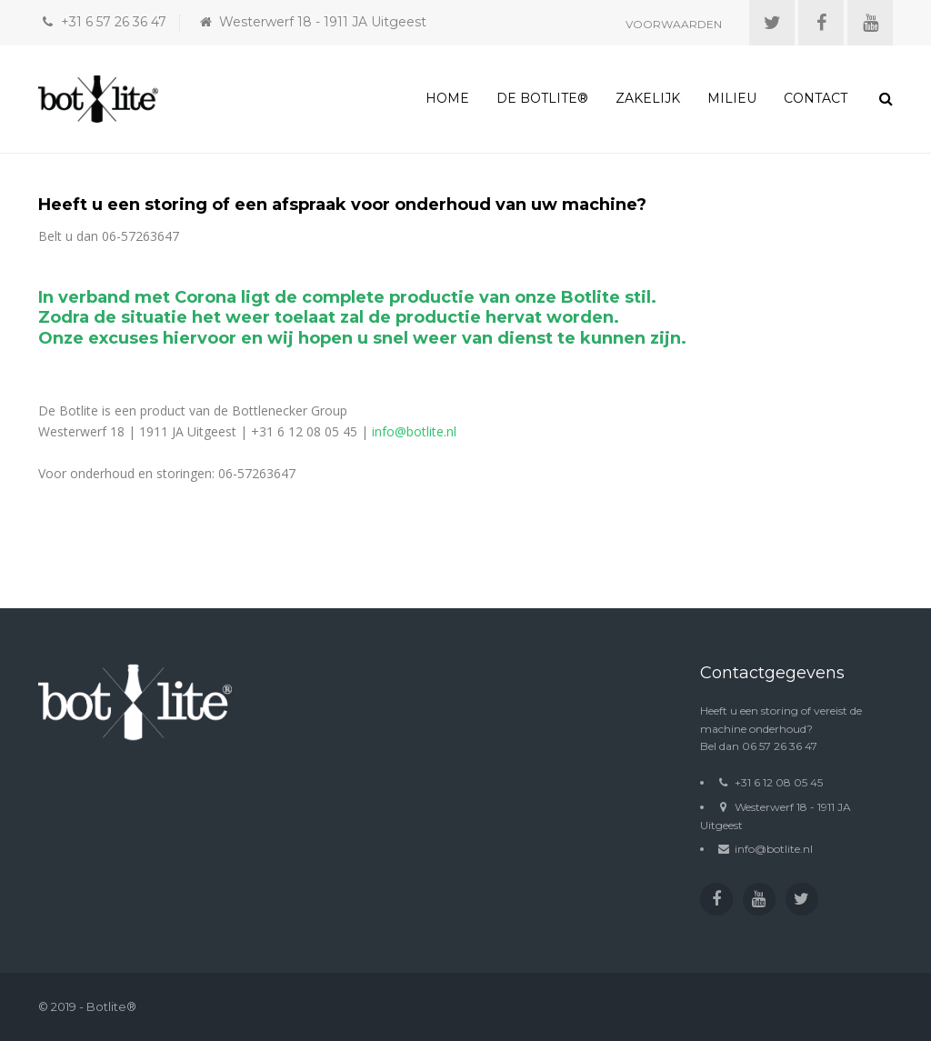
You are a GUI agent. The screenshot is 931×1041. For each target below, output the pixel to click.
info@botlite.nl (414, 431)
